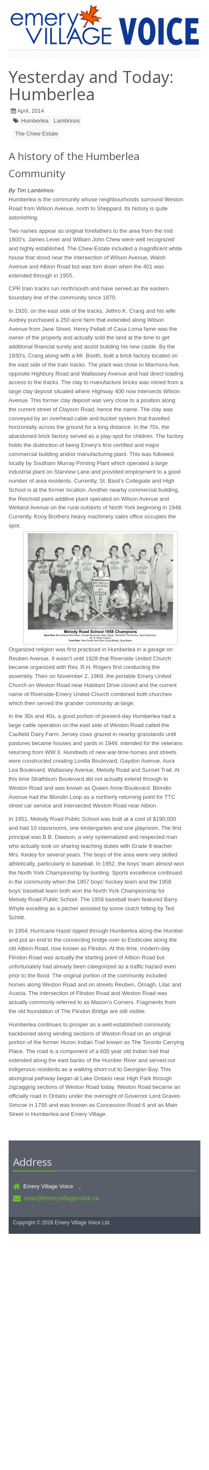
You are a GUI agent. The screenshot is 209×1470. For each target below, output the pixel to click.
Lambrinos (67, 120)
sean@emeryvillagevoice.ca (61, 1198)
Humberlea (35, 120)
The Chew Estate (36, 133)
